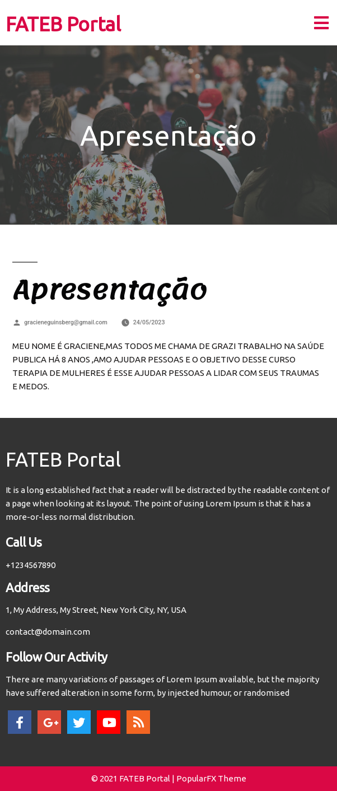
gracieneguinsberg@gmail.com (65, 322)
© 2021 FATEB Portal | (133, 778)
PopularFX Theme (211, 778)
